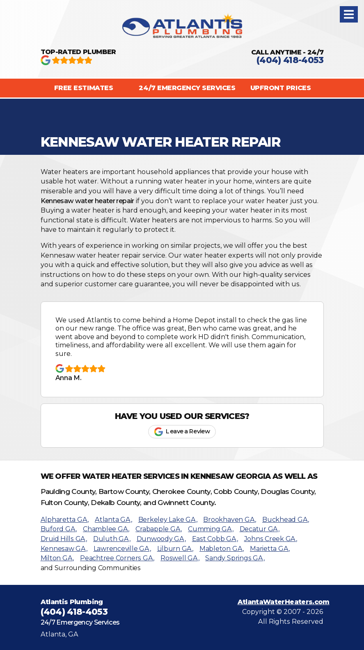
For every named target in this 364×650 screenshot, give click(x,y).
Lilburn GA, (175, 549)
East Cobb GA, (215, 539)
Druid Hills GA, (64, 539)
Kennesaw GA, (64, 549)
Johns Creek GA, (270, 539)
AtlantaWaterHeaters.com (284, 602)
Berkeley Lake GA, (167, 519)
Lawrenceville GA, (122, 549)
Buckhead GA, (285, 519)
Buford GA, (59, 529)
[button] (349, 14)
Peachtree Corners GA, (117, 558)
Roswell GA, (179, 558)
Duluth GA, (111, 539)
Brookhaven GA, (229, 519)
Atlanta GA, (113, 519)
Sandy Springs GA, (234, 558)
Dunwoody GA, (161, 539)
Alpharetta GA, (65, 519)
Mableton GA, (221, 549)
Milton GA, (57, 558)
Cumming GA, (210, 529)
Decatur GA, (259, 529)
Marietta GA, (270, 549)
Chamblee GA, (106, 529)
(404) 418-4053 (289, 60)
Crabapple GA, (158, 529)
